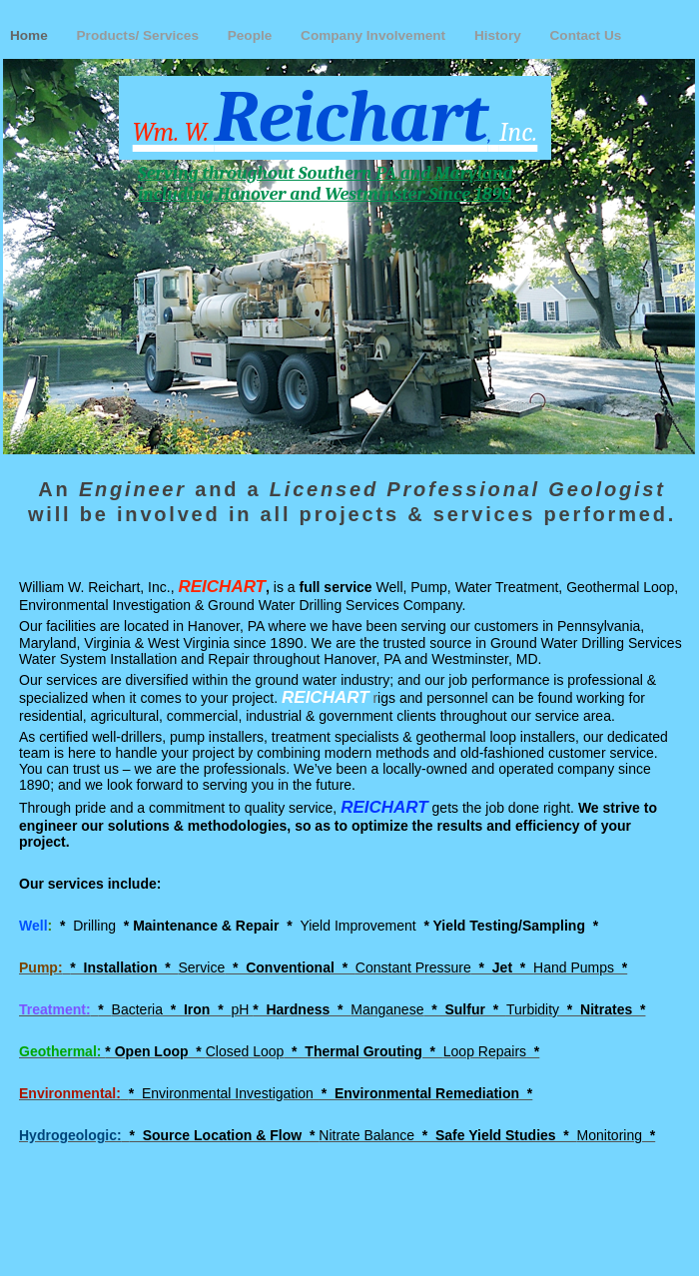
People (252, 35)
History (499, 35)
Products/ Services (140, 35)
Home (31, 35)
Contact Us (586, 35)
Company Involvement (375, 35)
